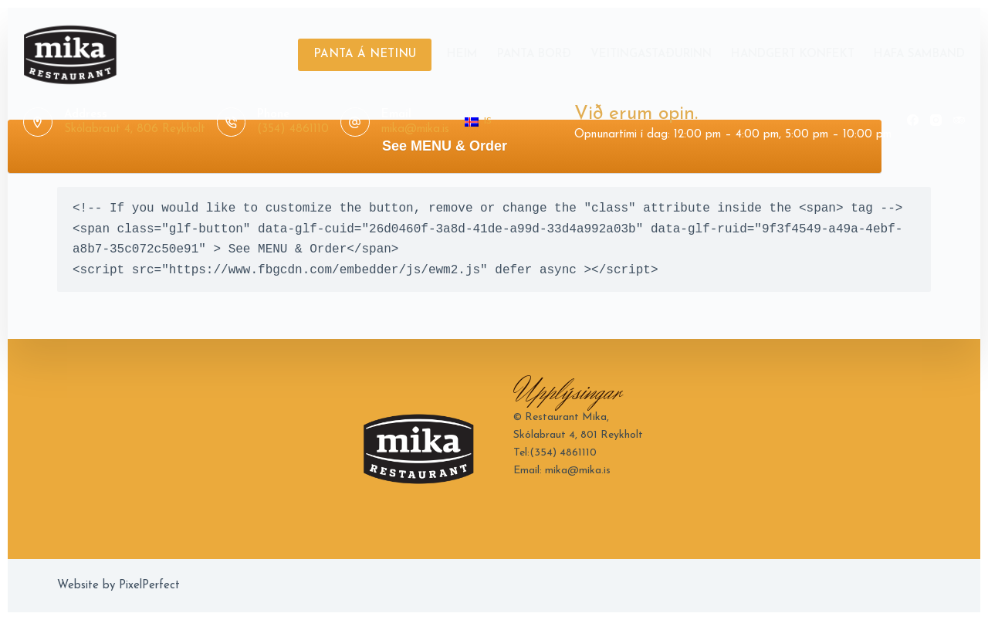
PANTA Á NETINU (364, 54)
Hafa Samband (919, 54)
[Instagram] (936, 120)
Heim (462, 54)
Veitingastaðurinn (651, 54)
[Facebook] (913, 120)
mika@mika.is (415, 129)
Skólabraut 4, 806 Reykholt (134, 129)
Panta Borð (534, 54)
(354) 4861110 (293, 129)
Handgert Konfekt (792, 54)
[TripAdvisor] (959, 120)
